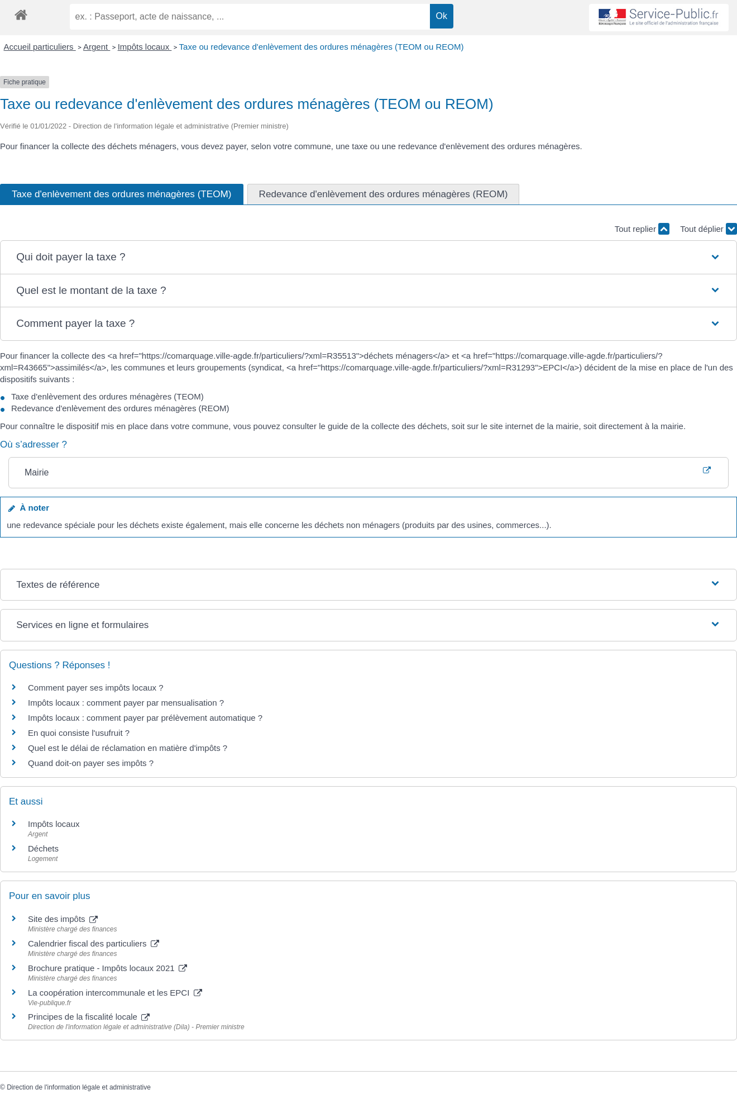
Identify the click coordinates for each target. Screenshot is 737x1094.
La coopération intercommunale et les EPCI (115, 992)
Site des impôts (63, 919)
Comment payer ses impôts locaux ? (96, 687)
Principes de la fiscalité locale (89, 1016)
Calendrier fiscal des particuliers (93, 943)
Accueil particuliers (40, 46)
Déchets (43, 848)
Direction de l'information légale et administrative (79, 1087)
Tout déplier (708, 229)
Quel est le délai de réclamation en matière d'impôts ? (127, 748)
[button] (368, 257)
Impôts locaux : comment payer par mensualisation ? (126, 702)
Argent (96, 46)
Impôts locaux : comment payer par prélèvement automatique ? (145, 717)
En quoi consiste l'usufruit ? (79, 733)
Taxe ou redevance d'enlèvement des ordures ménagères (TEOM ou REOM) (321, 46)
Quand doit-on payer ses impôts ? (91, 763)
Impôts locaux (145, 46)
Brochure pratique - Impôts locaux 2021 (107, 968)
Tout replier (642, 229)
